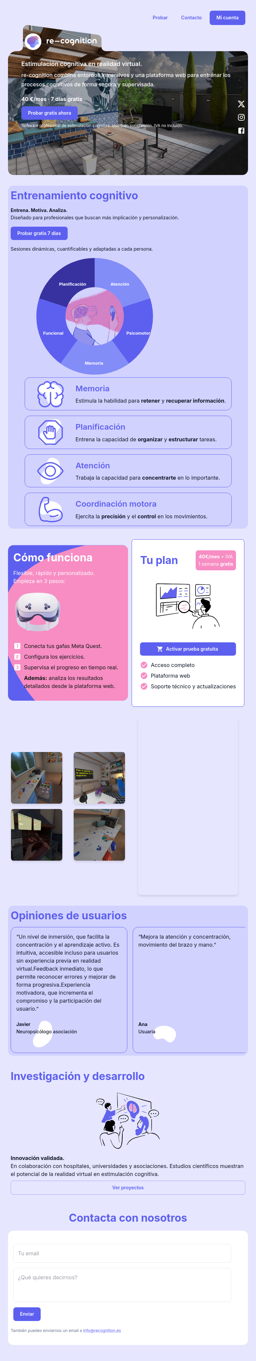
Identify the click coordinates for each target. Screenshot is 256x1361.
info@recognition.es (102, 1330)
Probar (160, 17)
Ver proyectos (128, 1187)
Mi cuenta (227, 17)
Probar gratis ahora (49, 113)
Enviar (27, 1314)
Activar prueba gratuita (187, 649)
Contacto (191, 17)
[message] (122, 1285)
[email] (122, 1253)
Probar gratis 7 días (39, 233)
